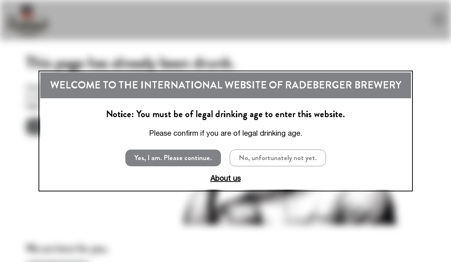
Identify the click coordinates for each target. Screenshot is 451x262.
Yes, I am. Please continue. (173, 157)
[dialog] (225, 130)
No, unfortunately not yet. (278, 157)
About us (225, 178)
